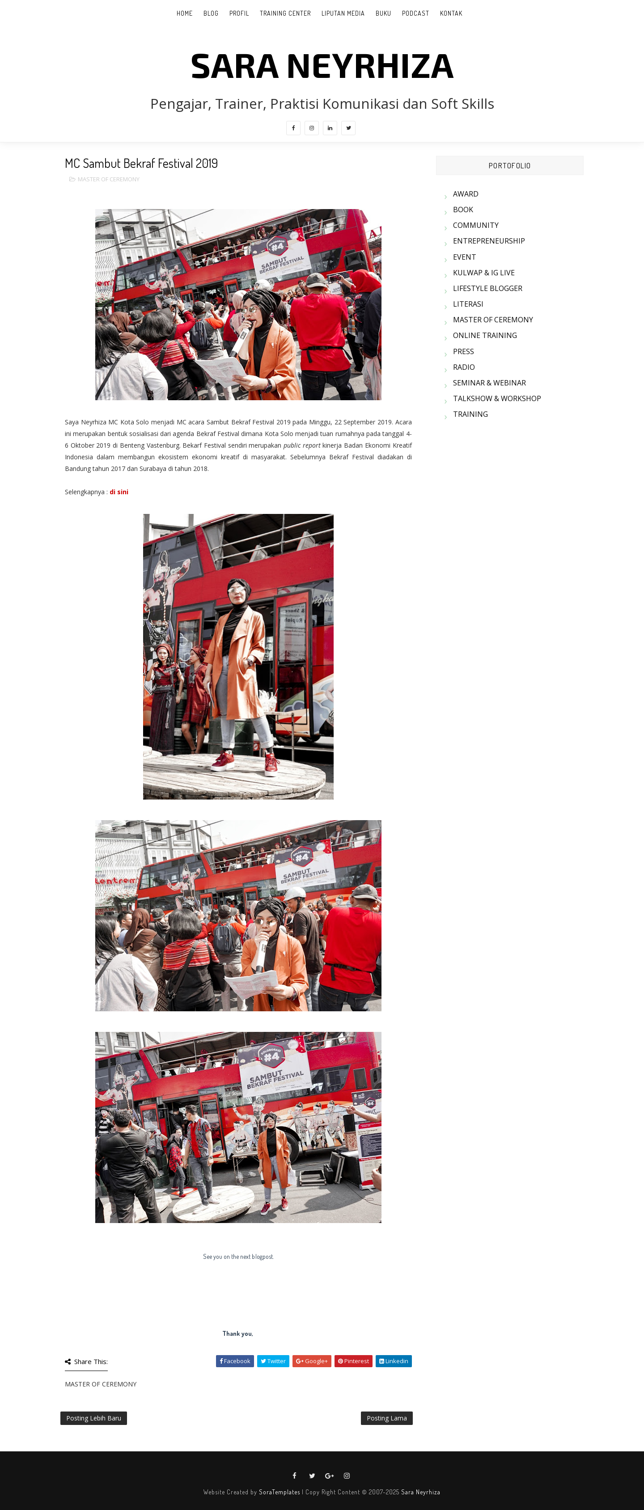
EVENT (464, 257)
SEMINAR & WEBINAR (489, 383)
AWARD (466, 194)
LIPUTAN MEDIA (343, 13)
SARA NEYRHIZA (322, 64)
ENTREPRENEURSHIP (489, 241)
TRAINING (470, 414)
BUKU (383, 13)
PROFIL (239, 13)
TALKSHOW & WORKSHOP (497, 398)
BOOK (463, 209)
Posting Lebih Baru (93, 1418)
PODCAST (415, 13)
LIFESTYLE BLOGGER (487, 288)
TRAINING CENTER (285, 13)
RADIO (464, 367)
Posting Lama (387, 1418)
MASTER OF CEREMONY (109, 179)
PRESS (463, 351)
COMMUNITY (476, 225)
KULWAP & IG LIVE (484, 273)
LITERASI (468, 304)
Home (185, 13)
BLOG (211, 13)
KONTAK (451, 13)
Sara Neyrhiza (421, 1492)
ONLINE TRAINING (485, 335)
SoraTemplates (279, 1492)
